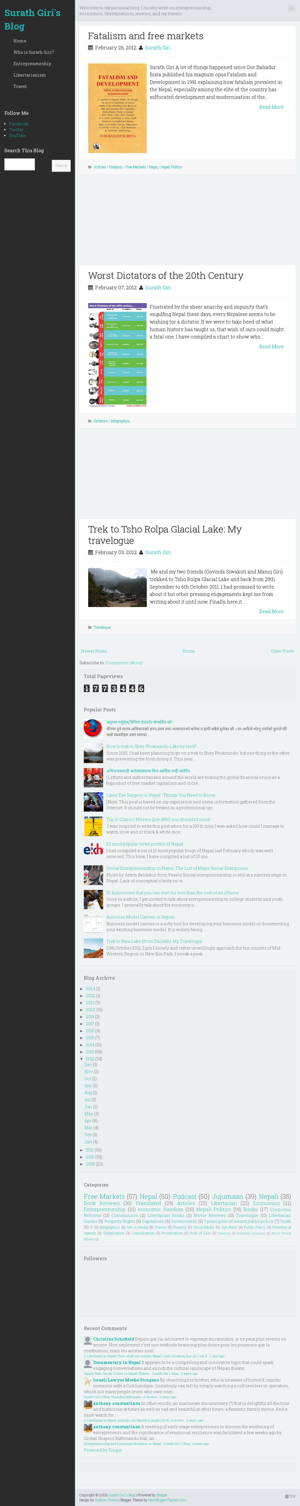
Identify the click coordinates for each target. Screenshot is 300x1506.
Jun (88, 1106)
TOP (290, 1496)
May (88, 1113)
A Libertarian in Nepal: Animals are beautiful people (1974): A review (134, 1420)
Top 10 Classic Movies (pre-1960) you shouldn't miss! (158, 819)
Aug (88, 1092)
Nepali (269, 1196)
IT (91, 1227)
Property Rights (119, 1221)
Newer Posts (94, 651)
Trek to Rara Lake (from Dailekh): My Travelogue (154, 941)
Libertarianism (29, 75)
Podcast (185, 1196)
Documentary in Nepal (117, 1362)
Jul (87, 1099)
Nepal (153, 167)
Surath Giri (158, 47)
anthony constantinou (116, 1403)
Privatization (172, 1233)
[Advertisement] (187, 224)
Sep (88, 1085)
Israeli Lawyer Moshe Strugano (126, 1380)
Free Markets (136, 167)
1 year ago (217, 1356)
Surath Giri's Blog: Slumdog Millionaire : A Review (120, 1397)
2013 (90, 1051)
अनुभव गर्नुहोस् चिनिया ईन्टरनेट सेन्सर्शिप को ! (139, 722)
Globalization (113, 1233)
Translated (148, 1203)
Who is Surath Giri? (33, 52)
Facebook (19, 124)
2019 (90, 1016)
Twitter (16, 129)
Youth (285, 1221)
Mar (88, 1127)
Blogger (162, 1495)
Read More (271, 107)
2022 (90, 995)
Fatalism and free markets (146, 35)
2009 (90, 1164)
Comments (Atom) (124, 662)
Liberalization (143, 1233)
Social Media (203, 1227)
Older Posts (282, 651)
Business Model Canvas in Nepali (140, 917)
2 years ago (189, 1373)
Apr (87, 1120)
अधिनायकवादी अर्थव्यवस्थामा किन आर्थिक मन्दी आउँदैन (148, 771)
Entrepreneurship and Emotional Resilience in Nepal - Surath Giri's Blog (137, 1443)
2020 (90, 1009)
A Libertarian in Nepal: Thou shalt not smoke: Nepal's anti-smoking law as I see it (145, 1356)
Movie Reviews (210, 1215)
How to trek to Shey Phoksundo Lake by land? (151, 746)
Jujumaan (227, 1196)
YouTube (17, 135)
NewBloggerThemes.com (167, 1500)
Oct (87, 1078)
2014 (90, 1044)
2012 (90, 1058)
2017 (90, 1023)
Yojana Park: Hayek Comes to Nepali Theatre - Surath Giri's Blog (131, 1373)
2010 (90, 1157)
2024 (90, 988)
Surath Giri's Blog (32, 19)
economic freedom (160, 1209)
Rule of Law (200, 1233)
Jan (88, 1141)
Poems (161, 1227)
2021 (90, 1002)
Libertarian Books (165, 1215)
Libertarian (224, 1203)
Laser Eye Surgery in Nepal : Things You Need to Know (160, 795)
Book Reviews (102, 1203)
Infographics (120, 421)
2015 (90, 1037)
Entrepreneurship (32, 63)
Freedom (224, 1233)
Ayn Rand (229, 1227)
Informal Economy (251, 1233)
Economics (266, 1203)
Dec (88, 1064)
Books (250, 1209)
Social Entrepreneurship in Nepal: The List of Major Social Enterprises (177, 868)
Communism (124, 1215)
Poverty (179, 1227)
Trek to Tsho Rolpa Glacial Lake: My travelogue (165, 534)
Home (19, 41)
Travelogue (102, 627)
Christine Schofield (113, 1339)
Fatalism (115, 167)
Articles (100, 167)
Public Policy (254, 1227)
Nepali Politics (171, 167)
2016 (90, 1030)
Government (184, 1221)
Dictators (101, 421)
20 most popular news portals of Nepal (144, 844)
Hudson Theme (106, 1500)
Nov (88, 1071)
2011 (89, 1150)
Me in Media (138, 1227)
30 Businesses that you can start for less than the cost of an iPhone (172, 892)
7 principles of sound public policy (239, 1221)
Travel (20, 86)
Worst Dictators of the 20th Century (166, 275)
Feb (88, 1134)
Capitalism (153, 1221)
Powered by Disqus (103, 1450)
